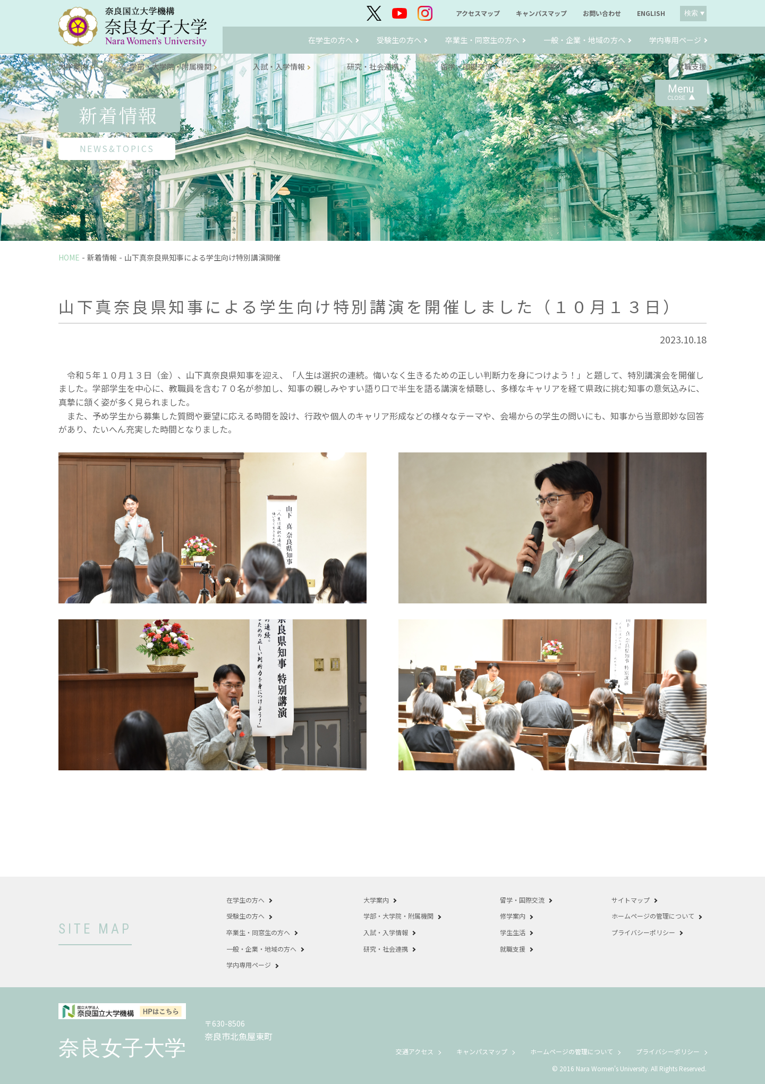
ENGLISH (651, 13)
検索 (691, 13)
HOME (69, 257)
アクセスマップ (478, 13)
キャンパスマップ (541, 13)
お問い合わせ (602, 13)
